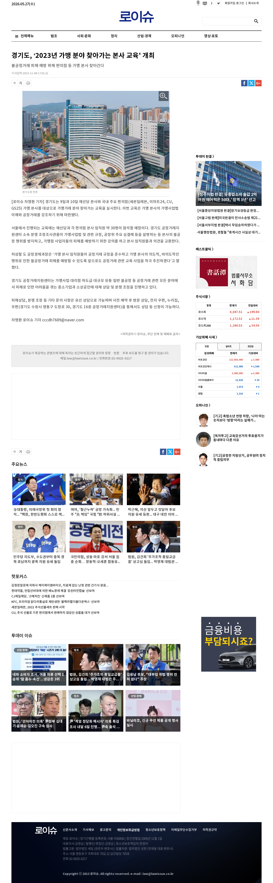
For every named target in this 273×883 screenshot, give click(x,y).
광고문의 (105, 830)
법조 (54, 36)
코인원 (250, 346)
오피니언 (177, 36)
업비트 (229, 346)
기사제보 (88, 830)
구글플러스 (258, 83)
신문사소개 (70, 830)
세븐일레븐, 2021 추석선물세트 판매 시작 (38, 607)
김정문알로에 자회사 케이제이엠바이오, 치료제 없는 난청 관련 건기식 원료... (60, 585)
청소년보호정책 (155, 830)
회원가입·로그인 (235, 3)
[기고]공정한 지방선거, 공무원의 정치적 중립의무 (239, 458)
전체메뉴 (27, 36)
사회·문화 (84, 36)
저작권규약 (210, 830)
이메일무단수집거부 (184, 830)
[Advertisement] (55, 406)
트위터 (251, 83)
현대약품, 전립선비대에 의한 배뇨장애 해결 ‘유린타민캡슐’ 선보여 (53, 591)
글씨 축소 (14, 83)
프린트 (28, 83)
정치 (114, 36)
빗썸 (207, 346)
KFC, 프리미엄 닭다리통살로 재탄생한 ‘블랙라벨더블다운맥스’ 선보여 (55, 602)
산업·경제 (144, 36)
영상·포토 (211, 36)
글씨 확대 (21, 83)
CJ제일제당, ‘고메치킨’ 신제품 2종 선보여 (38, 596)
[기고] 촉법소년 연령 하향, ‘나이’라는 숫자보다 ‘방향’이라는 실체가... (239, 418)
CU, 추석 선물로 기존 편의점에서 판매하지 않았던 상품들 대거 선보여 (55, 613)
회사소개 (252, 3)
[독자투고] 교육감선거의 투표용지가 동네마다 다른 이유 (238, 438)
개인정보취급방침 (128, 830)
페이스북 (244, 83)
